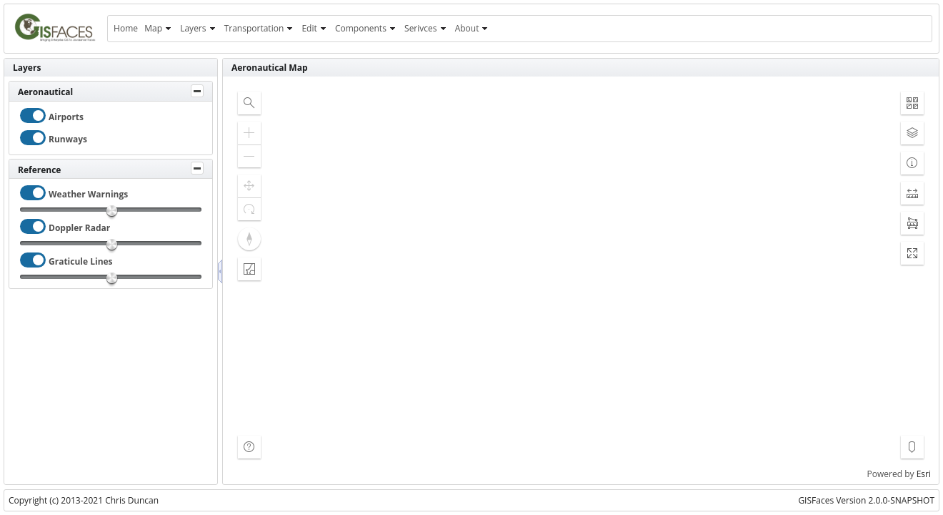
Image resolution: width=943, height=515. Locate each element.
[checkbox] (33, 115)
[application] (580, 280)
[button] (249, 103)
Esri (924, 474)
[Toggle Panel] (197, 90)
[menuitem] (125, 29)
